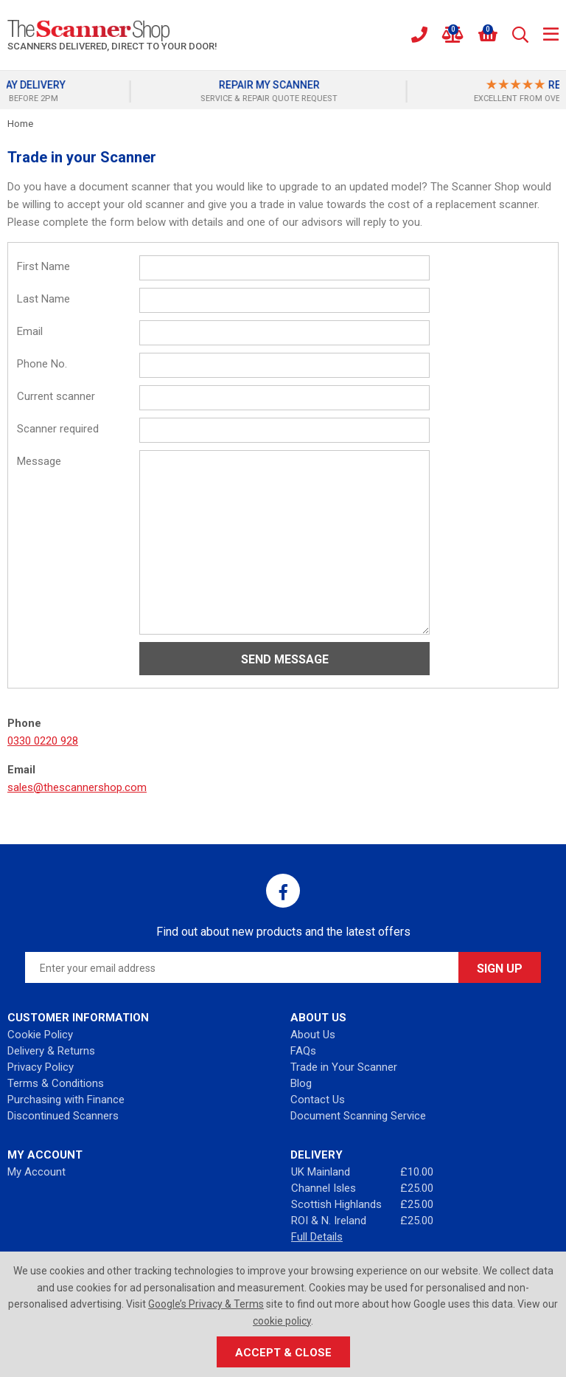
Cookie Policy (40, 1034)
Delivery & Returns (51, 1050)
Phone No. (42, 363)
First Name (43, 266)
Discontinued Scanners (63, 1115)
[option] (145, 91)
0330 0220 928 (42, 741)
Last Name (43, 299)
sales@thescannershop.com (77, 787)
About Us (312, 1034)
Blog (301, 1083)
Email (30, 331)
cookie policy (282, 1321)
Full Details (317, 1236)
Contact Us (317, 1099)
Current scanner (56, 396)
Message (39, 461)
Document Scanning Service (358, 1115)
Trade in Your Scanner (343, 1067)
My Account (36, 1171)
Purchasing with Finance (66, 1099)
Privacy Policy (40, 1067)
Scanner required (58, 428)
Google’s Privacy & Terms (206, 1304)
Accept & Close (283, 1352)
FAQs (303, 1050)
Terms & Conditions (55, 1083)
